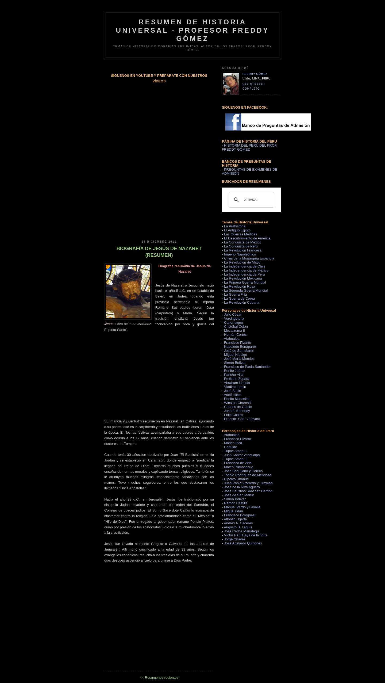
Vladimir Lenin (235, 387)
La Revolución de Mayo (242, 262)
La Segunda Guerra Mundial (246, 290)
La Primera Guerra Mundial (245, 282)
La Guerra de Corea (239, 298)
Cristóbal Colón (236, 327)
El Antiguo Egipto (237, 230)
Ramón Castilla (236, 503)
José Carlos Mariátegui (242, 531)
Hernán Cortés (235, 335)
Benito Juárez (234, 371)
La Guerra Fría (235, 294)
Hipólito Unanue (236, 479)
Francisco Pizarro (237, 343)
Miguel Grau (233, 511)
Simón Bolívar (235, 363)
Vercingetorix (234, 318)
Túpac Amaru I (235, 451)
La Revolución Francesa (242, 250)
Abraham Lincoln (237, 383)
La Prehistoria (234, 226)
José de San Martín (239, 351)
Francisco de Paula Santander (247, 367)
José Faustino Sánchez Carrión (248, 491)
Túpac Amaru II (236, 459)
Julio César (232, 314)
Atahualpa (232, 339)
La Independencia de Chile (244, 266)
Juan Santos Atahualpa (242, 455)
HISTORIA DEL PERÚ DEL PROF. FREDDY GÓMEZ (249, 147)
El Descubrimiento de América (247, 238)
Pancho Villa (233, 375)
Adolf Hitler (232, 395)
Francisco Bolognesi (239, 515)
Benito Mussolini (236, 399)
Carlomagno (233, 322)
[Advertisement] (159, 190)
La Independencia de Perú (244, 274)
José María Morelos (239, 359)
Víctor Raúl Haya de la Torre (246, 535)
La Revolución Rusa (239, 286)
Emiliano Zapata (236, 379)
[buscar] (250, 200)
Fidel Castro (233, 415)
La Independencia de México (246, 270)
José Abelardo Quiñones (243, 543)
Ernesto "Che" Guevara (242, 419)
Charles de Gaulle (238, 407)
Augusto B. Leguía (238, 527)
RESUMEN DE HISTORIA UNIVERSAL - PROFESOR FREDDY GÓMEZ (192, 30)
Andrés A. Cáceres (238, 523)
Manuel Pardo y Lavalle (242, 507)
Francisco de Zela (238, 463)
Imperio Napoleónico (240, 254)
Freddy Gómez (255, 74)
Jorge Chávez (234, 539)
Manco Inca (233, 443)
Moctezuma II (234, 331)
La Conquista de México (242, 242)
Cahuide (230, 447)
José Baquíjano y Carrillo (243, 471)
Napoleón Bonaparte (240, 347)
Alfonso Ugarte (235, 519)
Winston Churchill (237, 403)
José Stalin (232, 391)
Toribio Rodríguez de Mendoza (247, 475)
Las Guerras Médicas (240, 234)
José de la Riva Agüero (242, 487)
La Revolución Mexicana (243, 278)
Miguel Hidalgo (235, 355)
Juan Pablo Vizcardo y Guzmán (248, 483)
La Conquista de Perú (241, 246)
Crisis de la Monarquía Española (249, 258)
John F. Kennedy (237, 411)
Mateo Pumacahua (238, 467)
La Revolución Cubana (241, 302)
